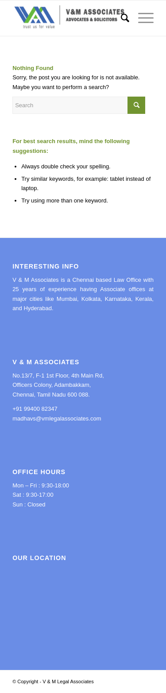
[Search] (120, 18)
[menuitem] (120, 18)
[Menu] (141, 18)
